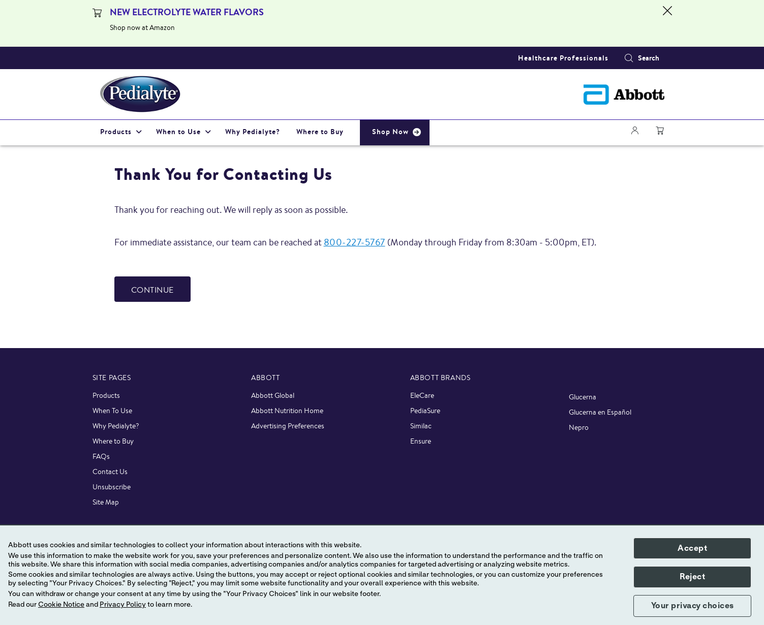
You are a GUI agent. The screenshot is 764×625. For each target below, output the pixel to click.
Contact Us (110, 471)
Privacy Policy (123, 604)
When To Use (112, 410)
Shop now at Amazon (142, 27)
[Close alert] (667, 23)
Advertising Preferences (287, 425)
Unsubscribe (112, 486)
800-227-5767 (354, 242)
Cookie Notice (61, 604)
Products (106, 395)
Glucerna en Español (600, 412)
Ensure (420, 441)
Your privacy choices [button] (692, 606)
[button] (629, 58)
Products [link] (116, 132)
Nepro (579, 427)
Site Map (106, 502)
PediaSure (425, 410)
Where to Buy (113, 441)
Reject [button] (692, 577)
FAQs (101, 456)
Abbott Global (272, 395)
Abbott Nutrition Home (287, 410)
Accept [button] (692, 548)
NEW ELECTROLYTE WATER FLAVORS (187, 12)
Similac (421, 425)
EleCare (422, 395)
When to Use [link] (178, 132)
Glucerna (582, 396)
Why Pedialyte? (116, 425)
